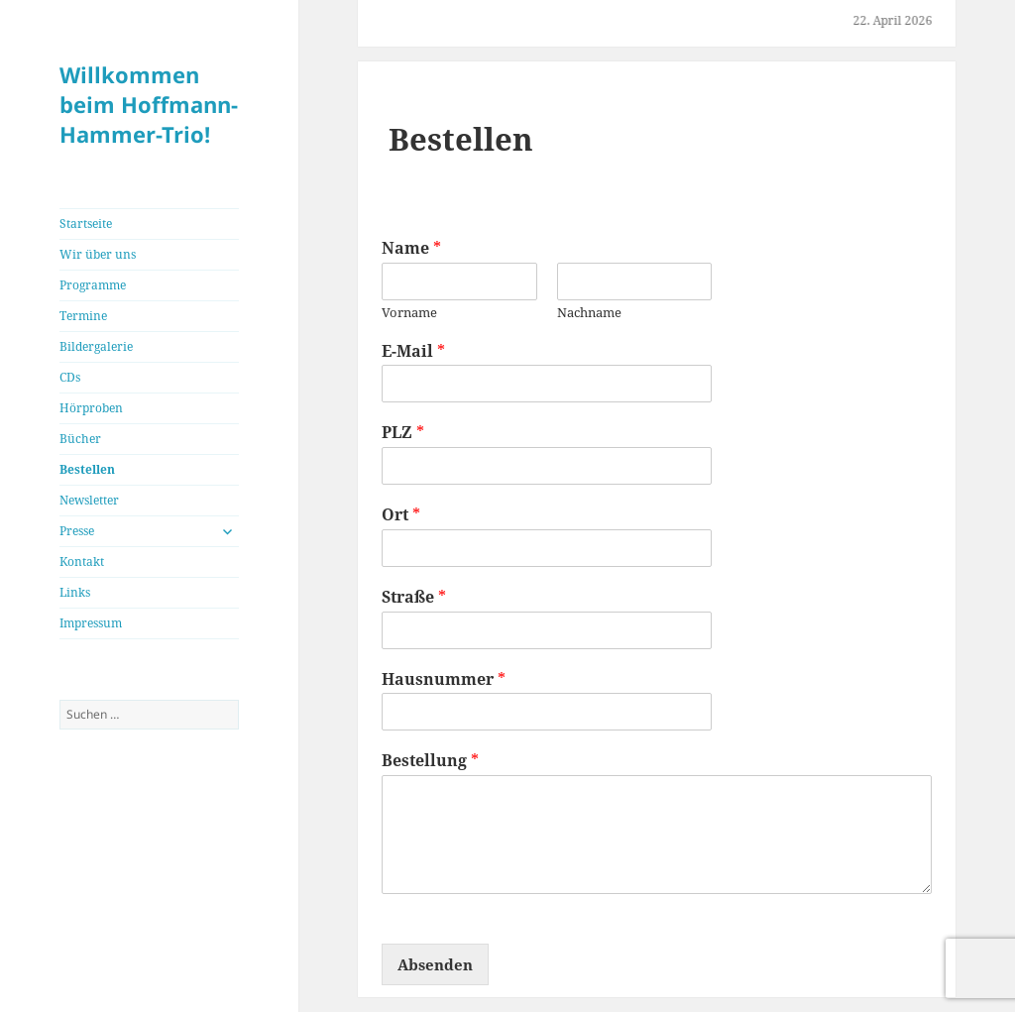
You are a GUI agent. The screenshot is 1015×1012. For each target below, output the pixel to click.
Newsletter (89, 500)
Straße (414, 597)
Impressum (90, 623)
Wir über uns (97, 254)
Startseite (85, 223)
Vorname (409, 312)
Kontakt (81, 561)
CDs (69, 377)
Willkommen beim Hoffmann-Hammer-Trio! (148, 104)
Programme (92, 285)
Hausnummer (444, 679)
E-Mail (413, 351)
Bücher (80, 438)
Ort (401, 515)
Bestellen (87, 469)
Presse (76, 530)
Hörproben (91, 407)
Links (74, 592)
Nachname (589, 312)
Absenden (435, 964)
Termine (83, 315)
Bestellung (430, 760)
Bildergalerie (96, 346)
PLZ (403, 432)
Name (411, 248)
